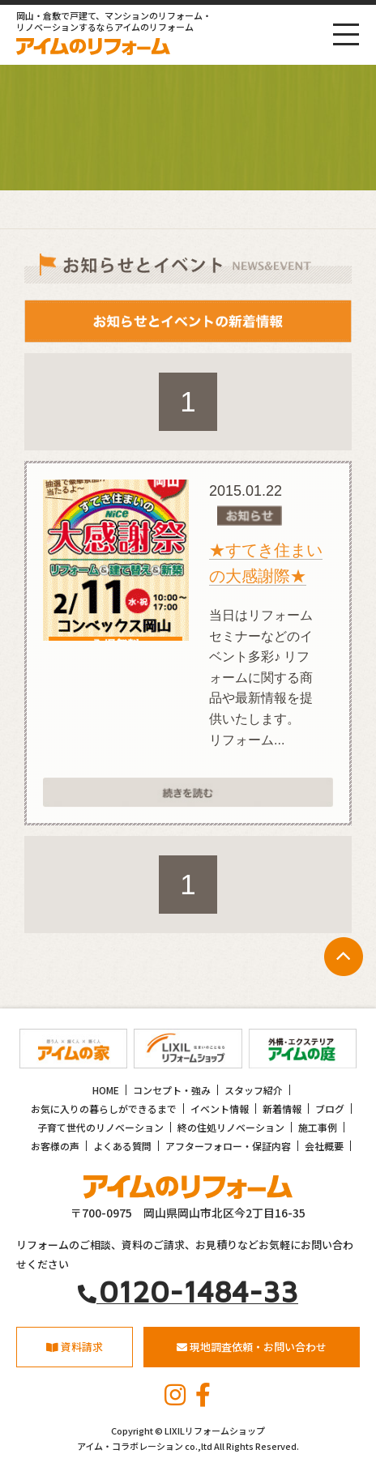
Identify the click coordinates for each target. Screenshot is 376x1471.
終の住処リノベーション (230, 1127)
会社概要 (324, 1146)
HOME (105, 1090)
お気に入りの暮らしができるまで (104, 1108)
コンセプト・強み (172, 1090)
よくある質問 (122, 1146)
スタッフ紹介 (253, 1090)
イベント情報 (219, 1108)
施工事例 (317, 1127)
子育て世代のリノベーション (100, 1127)
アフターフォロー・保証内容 (228, 1146)
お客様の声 (55, 1146)
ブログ (329, 1108)
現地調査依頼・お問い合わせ (252, 1346)
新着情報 (282, 1108)
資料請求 (74, 1346)
